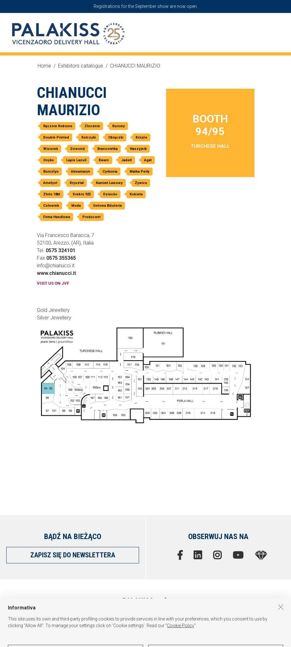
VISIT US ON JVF (53, 283)
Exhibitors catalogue (80, 66)
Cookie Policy (180, 639)
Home (44, 66)
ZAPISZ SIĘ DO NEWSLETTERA (72, 555)
